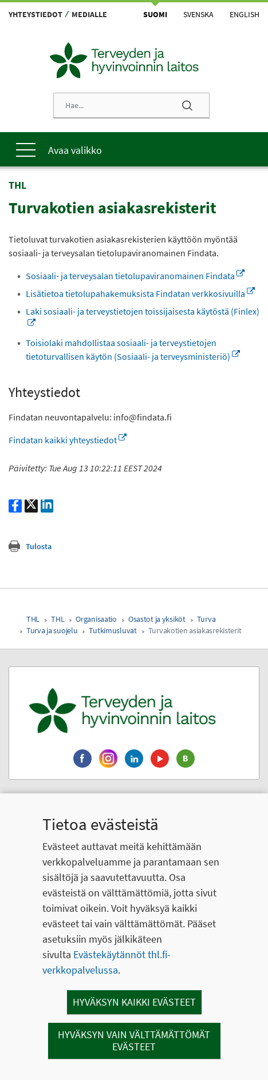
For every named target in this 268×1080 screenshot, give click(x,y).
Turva (206, 619)
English (244, 14)
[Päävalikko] (134, 149)
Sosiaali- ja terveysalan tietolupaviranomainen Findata (135, 275)
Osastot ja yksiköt (157, 619)
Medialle (89, 14)
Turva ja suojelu (51, 630)
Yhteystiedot (35, 14)
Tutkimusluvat (112, 630)
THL (33, 619)
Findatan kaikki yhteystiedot (68, 440)
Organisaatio (96, 619)
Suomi (155, 14)
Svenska (198, 14)
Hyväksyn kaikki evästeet (134, 1001)
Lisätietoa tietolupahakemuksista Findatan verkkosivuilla (140, 293)
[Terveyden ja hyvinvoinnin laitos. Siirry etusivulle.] (134, 710)
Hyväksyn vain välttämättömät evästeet (134, 1041)
